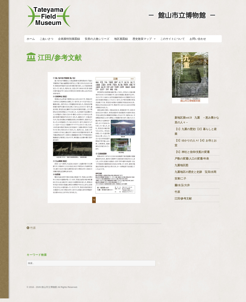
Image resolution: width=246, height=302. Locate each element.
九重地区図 (181, 165)
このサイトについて (172, 38)
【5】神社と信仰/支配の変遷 (192, 151)
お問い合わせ (198, 38)
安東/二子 (180, 178)
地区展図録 (121, 38)
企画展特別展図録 (69, 38)
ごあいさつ (46, 38)
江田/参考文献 (183, 198)
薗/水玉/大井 (182, 185)
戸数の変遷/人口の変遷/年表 (192, 158)
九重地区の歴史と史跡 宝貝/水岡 (195, 171)
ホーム (31, 38)
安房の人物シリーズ (97, 38)
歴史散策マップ (142, 38)
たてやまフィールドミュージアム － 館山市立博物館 (49, 16)
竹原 (31, 227)
